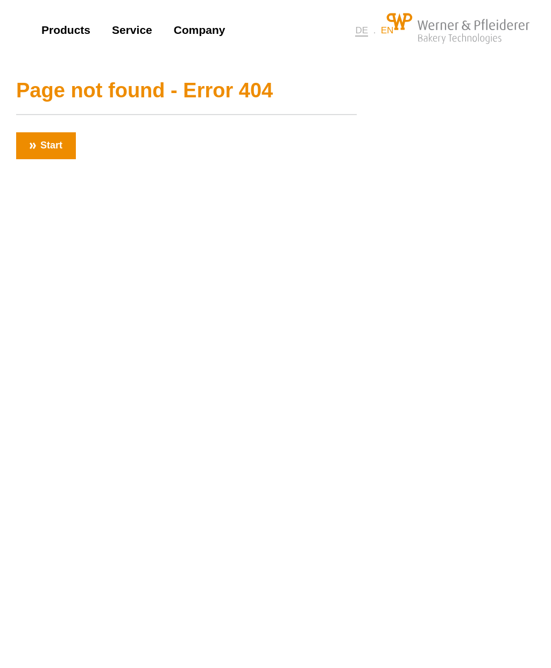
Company (199, 30)
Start (51, 145)
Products (65, 30)
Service (132, 30)
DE (361, 30)
